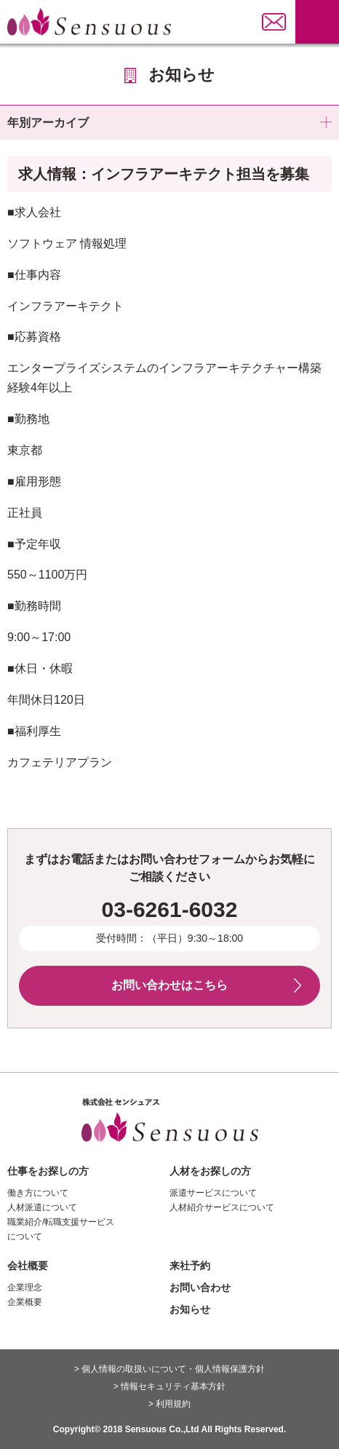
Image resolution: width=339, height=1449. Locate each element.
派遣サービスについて (213, 1193)
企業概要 (24, 1302)
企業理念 (24, 1287)
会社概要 (27, 1265)
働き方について (37, 1193)
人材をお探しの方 (210, 1171)
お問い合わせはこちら (169, 985)
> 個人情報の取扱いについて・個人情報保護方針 (169, 1369)
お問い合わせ (200, 1287)
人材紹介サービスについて (222, 1207)
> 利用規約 (169, 1404)
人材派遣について (42, 1207)
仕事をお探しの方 (48, 1171)
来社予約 (190, 1265)
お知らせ (190, 1309)
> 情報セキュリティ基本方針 (169, 1386)
